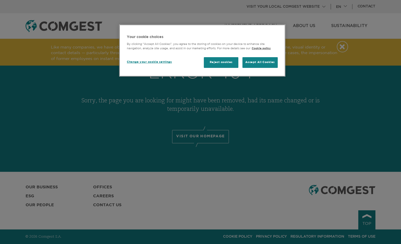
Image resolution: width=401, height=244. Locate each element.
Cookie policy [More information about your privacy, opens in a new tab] (261, 48)
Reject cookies (221, 62)
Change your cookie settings (149, 62)
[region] (202, 51)
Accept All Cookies (260, 62)
